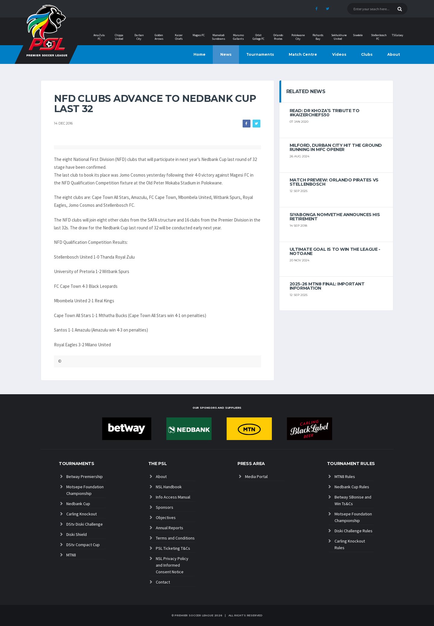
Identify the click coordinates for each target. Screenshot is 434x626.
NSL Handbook (169, 486)
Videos (339, 54)
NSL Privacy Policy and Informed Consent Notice (172, 565)
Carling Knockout (81, 514)
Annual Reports (169, 527)
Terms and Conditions (175, 538)
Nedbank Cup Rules (352, 486)
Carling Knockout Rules (350, 544)
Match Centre (303, 54)
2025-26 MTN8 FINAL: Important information (327, 286)
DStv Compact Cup (83, 544)
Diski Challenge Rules (354, 530)
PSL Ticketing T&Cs (173, 548)
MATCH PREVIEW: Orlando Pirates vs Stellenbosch (334, 182)
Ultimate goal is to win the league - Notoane (335, 251)
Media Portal (256, 476)
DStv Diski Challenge (84, 524)
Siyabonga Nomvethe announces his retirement (335, 217)
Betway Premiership (84, 476)
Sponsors (164, 507)
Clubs (367, 54)
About (393, 54)
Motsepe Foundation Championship (85, 490)
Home (199, 54)
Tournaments (260, 54)
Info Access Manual (173, 497)
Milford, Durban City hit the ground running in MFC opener (336, 147)
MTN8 (71, 555)
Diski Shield (76, 534)
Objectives (166, 517)
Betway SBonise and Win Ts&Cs (353, 500)
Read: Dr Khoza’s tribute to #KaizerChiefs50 (325, 113)
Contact (163, 582)
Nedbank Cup (78, 503)
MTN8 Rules (345, 476)
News (225, 54)
